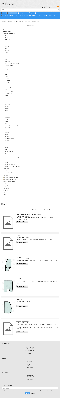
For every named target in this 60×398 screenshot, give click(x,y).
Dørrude (19, 257)
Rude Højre (20, 300)
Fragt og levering (30, 347)
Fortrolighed (30, 345)
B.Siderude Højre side (23, 236)
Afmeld (33, 393)
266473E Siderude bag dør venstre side (29, 214)
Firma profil (30, 348)
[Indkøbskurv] (54, 7)
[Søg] (58, 9)
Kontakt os (29, 351)
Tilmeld (27, 393)
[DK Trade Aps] (8, 3)
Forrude (19, 278)
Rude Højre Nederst (23, 321)
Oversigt (30, 353)
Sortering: (33, 209)
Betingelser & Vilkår (30, 350)
